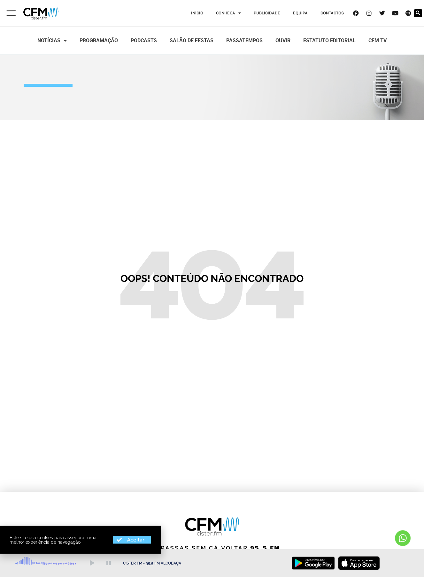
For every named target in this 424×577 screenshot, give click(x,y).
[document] (212, 288)
